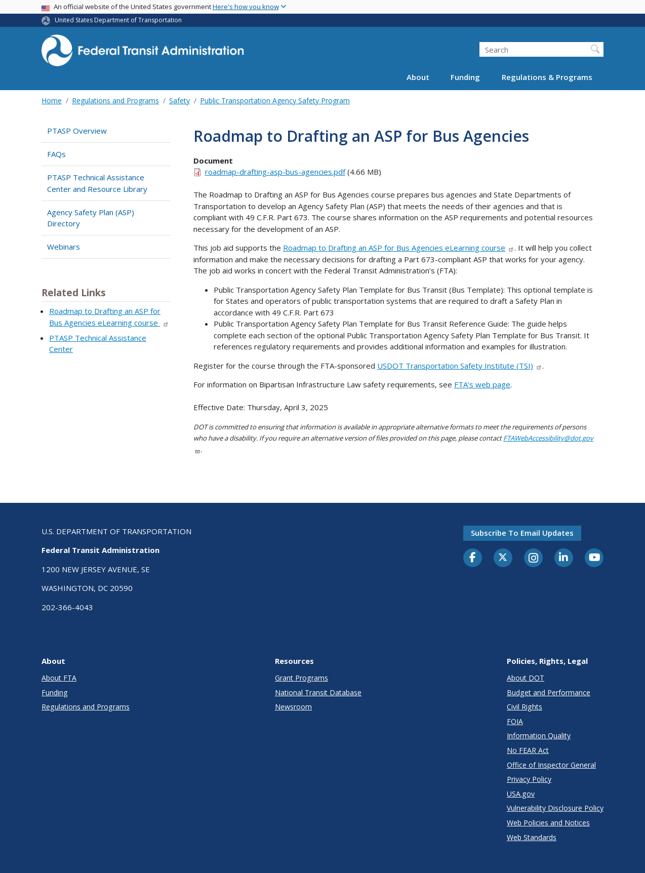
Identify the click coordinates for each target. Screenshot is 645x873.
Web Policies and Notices (548, 822)
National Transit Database (318, 692)
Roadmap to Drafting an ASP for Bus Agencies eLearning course (398, 248)
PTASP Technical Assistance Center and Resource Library (97, 183)
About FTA (59, 678)
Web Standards (531, 837)
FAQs (56, 154)
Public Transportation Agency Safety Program (275, 100)
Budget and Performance (548, 692)
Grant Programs (301, 678)
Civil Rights (524, 706)
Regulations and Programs (115, 100)
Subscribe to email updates (522, 533)
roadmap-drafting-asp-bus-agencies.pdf (275, 172)
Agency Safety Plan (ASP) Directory (90, 218)
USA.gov (521, 794)
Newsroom (293, 706)
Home (52, 100)
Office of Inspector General (551, 765)
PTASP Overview (77, 131)
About (418, 77)
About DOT (525, 678)
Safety (179, 100)
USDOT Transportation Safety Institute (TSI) (459, 366)
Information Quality (539, 735)
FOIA (515, 721)
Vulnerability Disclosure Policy (555, 808)
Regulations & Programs (547, 77)
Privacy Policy (529, 779)
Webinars (63, 247)
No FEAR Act (528, 750)
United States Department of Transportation (118, 20)
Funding (465, 77)
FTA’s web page (482, 384)
